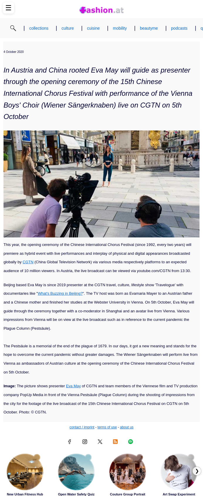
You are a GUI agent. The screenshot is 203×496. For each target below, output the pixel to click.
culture (68, 28)
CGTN (28, 262)
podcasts (179, 28)
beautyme (149, 28)
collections (38, 28)
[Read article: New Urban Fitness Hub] (25, 472)
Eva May (73, 386)
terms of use (107, 427)
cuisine (93, 28)
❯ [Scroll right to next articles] (197, 470)
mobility (120, 28)
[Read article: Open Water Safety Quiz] (76, 472)
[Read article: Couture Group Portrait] (128, 472)
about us (126, 427)
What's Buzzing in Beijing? (60, 293)
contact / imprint (82, 427)
